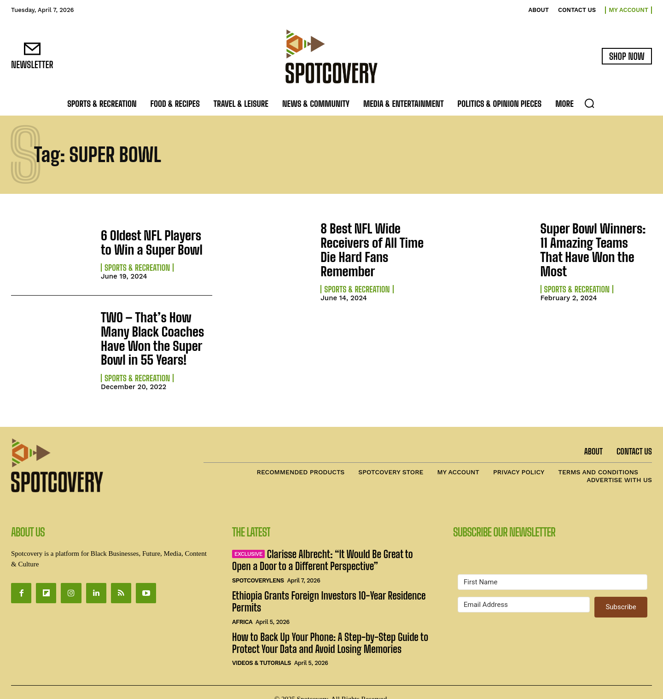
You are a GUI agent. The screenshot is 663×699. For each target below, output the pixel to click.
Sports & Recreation (137, 266)
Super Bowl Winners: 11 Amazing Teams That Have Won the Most (596, 242)
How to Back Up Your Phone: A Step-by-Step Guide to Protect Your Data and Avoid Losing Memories (330, 629)
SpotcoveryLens (258, 566)
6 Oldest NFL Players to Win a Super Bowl (149, 242)
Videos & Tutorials (261, 649)
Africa (242, 608)
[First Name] (552, 569)
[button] (589, 103)
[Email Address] (524, 591)
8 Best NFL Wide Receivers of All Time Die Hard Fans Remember (372, 242)
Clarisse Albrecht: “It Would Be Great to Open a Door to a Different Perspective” (322, 547)
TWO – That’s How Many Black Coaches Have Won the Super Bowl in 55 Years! (154, 329)
